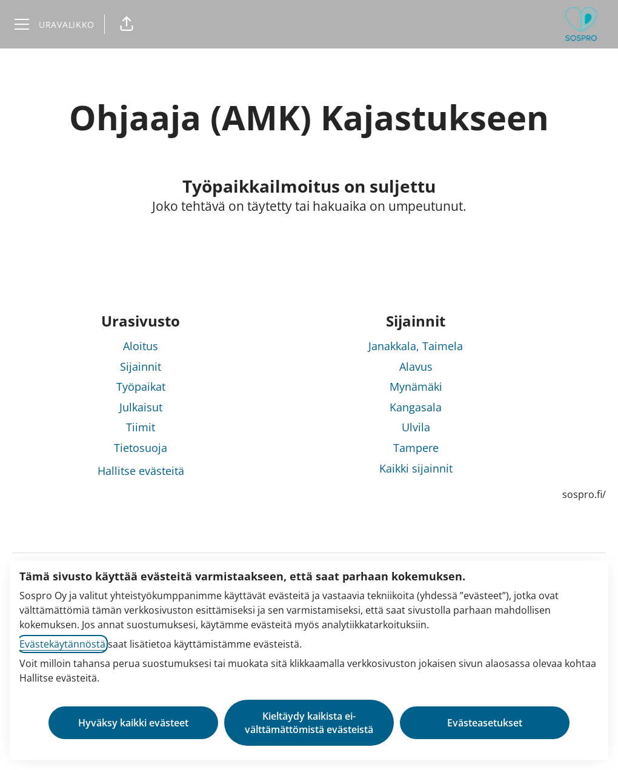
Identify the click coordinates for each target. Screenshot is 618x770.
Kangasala (416, 407)
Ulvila (416, 427)
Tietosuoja (140, 447)
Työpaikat (140, 386)
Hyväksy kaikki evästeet (133, 722)
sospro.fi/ (584, 494)
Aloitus (140, 346)
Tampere (416, 447)
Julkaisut (140, 407)
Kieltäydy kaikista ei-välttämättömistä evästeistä (309, 722)
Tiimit (140, 427)
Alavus (416, 366)
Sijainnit (140, 366)
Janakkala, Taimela (415, 346)
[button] (127, 24)
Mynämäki (416, 386)
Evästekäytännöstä (62, 644)
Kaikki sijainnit (416, 468)
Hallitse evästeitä (141, 470)
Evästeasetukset (484, 722)
